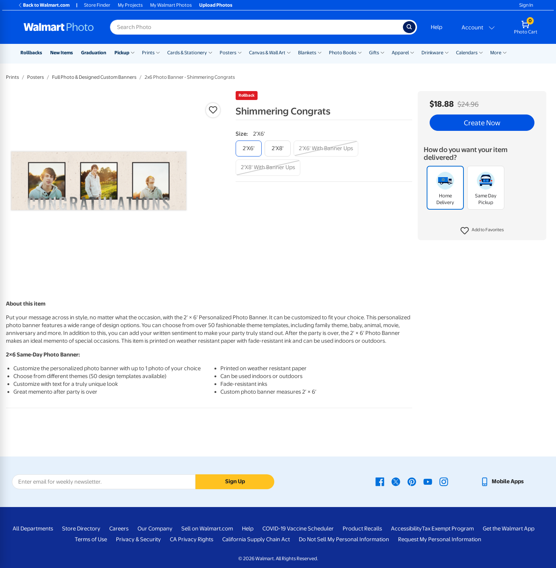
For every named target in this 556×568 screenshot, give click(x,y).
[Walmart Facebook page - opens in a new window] (379, 481)
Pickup (121, 52)
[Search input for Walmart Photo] (256, 27)
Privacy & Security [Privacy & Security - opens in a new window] (138, 539)
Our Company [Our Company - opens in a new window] (155, 528)
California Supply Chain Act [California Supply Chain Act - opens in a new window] (256, 539)
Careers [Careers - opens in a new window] (119, 528)
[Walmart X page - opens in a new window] (395, 481)
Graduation (93, 52)
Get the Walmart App (508, 528)
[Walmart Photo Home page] (59, 27)
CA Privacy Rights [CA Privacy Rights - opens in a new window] (191, 539)
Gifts (374, 52)
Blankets (307, 52)
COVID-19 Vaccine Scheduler (298, 528)
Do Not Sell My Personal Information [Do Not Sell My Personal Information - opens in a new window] (344, 539)
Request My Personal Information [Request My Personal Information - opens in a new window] (439, 539)
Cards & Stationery (187, 52)
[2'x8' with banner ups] (268, 167)
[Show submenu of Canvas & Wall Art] (289, 52)
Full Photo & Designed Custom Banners (94, 77)
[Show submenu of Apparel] (412, 52)
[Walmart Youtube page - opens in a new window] (427, 481)
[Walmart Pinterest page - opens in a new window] (411, 481)
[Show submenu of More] (504, 52)
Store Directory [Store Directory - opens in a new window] (81, 528)
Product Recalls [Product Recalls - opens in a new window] (362, 528)
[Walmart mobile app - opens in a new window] (502, 481)
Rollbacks (31, 52)
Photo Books (342, 52)
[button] (482, 231)
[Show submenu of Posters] (239, 52)
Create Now (482, 123)
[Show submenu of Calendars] (481, 52)
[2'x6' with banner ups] (326, 148)
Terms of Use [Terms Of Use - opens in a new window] (91, 539)
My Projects (130, 5)
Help (436, 27)
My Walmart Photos (171, 5)
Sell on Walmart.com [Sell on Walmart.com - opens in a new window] (207, 528)
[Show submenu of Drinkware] (447, 52)
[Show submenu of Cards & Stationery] (210, 52)
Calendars (467, 52)
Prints (148, 52)
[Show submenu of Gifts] (382, 52)
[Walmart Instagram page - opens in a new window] (443, 481)
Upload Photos (215, 5)
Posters (228, 52)
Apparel (400, 52)
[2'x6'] (249, 148)
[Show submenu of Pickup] (132, 52)
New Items (61, 52)
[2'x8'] (278, 148)
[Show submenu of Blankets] (319, 52)
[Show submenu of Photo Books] (360, 52)
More (495, 52)
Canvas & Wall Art (267, 52)
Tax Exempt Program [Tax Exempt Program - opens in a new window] (448, 528)
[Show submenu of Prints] (158, 52)
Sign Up (235, 481)
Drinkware (432, 52)
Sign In (526, 5)
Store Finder (97, 5)
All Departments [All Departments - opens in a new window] (33, 528)
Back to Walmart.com (44, 5)
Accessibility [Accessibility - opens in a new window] (406, 528)
